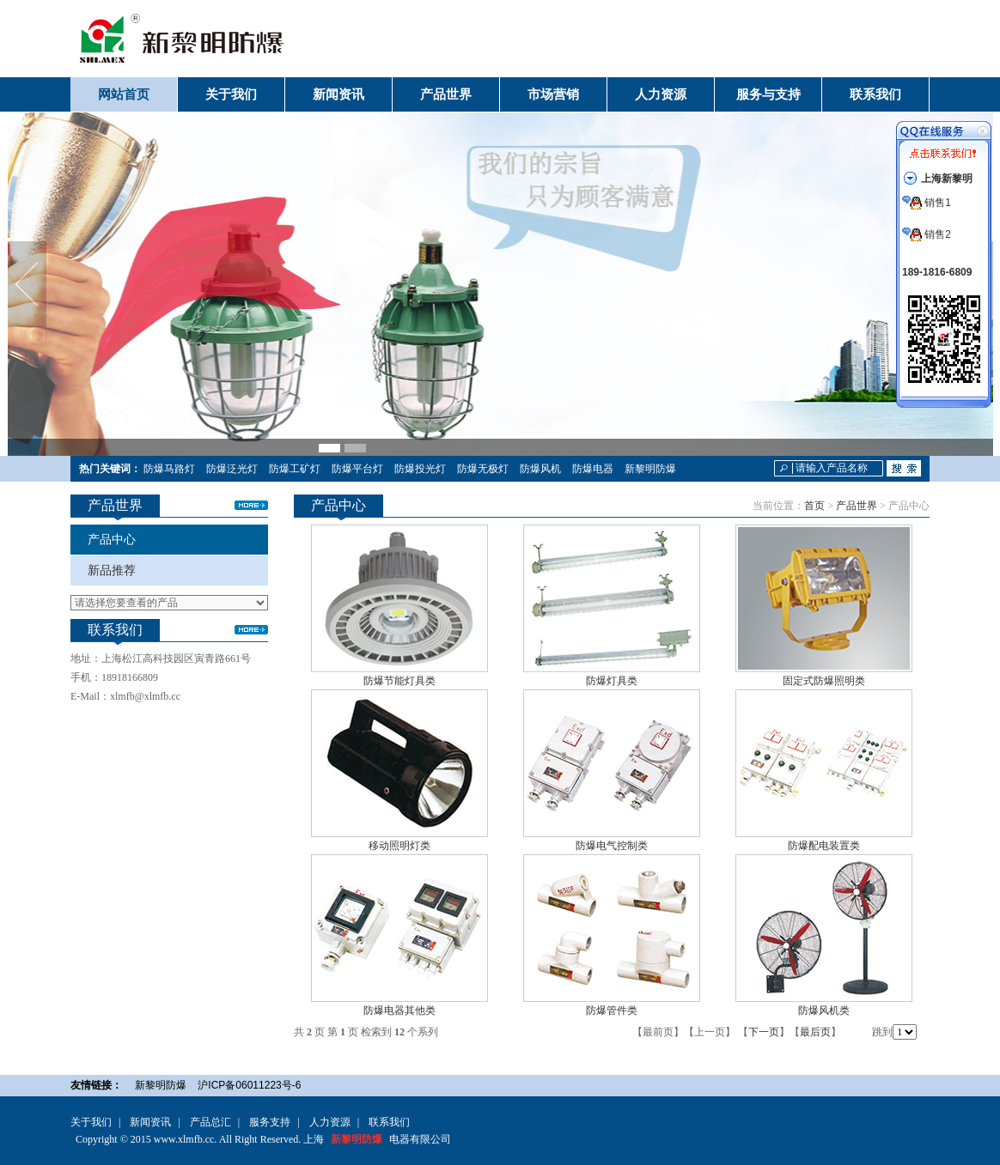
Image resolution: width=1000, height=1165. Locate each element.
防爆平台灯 (357, 469)
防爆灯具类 (611, 681)
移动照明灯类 (399, 846)
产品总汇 (210, 1122)
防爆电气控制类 (612, 846)
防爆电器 (592, 469)
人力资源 (330, 1122)
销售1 (926, 203)
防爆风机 (540, 469)
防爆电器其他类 (399, 1010)
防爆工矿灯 (294, 469)
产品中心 (112, 539)
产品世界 (856, 506)
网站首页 (123, 94)
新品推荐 (112, 570)
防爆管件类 (611, 1010)
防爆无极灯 (483, 469)
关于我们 (91, 1122)
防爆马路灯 (169, 469)
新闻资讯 (150, 1122)
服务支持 (269, 1122)
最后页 (815, 1032)
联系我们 (389, 1122)
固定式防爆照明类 (824, 681)
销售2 (926, 234)
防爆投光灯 (420, 469)
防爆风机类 (824, 1010)
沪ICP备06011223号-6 (249, 1085)
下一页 (763, 1032)
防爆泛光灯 (232, 469)
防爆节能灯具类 (399, 681)
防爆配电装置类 (824, 846)
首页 (814, 506)
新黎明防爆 (650, 469)
